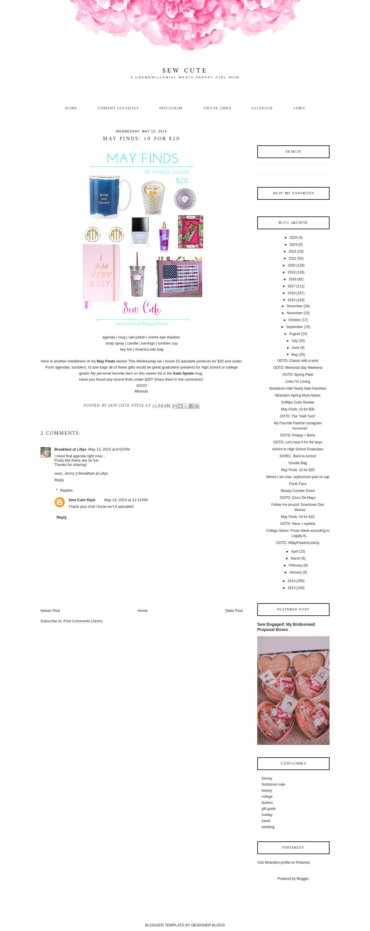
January (295, 572)
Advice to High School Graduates (297, 449)
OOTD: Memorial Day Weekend (297, 368)
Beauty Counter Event (297, 491)
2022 (293, 251)
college (267, 797)
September (294, 327)
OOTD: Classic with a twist (297, 361)
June (295, 348)
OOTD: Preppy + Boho (297, 435)
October (294, 320)
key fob (126, 349)
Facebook (262, 108)
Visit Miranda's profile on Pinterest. (283, 862)
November (294, 313)
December (294, 306)
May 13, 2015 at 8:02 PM (109, 449)
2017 (291, 286)
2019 (291, 272)
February (295, 565)
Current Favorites (118, 108)
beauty (267, 791)
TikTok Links (217, 108)
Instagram (171, 108)
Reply (59, 480)
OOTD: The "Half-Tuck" (298, 416)
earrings (148, 343)
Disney (267, 778)
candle (132, 343)
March (295, 558)
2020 (291, 265)
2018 (293, 279)
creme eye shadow (164, 337)
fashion (267, 803)
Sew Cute (185, 71)
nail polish (136, 337)
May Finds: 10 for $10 (297, 517)
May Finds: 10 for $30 (297, 409)
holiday (267, 815)
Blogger (302, 879)
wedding (268, 827)
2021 (293, 258)
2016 (291, 293)
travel (266, 821)
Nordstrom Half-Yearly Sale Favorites (297, 388)
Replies (66, 490)
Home (71, 108)
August (294, 334)
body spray (115, 343)
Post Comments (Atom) (83, 621)
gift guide (269, 809)
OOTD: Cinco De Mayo (297, 498)
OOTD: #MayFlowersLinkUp (297, 543)
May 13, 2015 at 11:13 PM (126, 500)
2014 (291, 581)
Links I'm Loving (297, 382)
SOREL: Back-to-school (298, 456)
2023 (293, 245)
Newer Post (50, 610)
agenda (108, 337)
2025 (293, 238)
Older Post (234, 610)
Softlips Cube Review (297, 402)
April (294, 551)
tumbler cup (167, 343)
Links (299, 108)
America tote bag (149, 349)
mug (121, 337)
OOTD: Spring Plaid (297, 375)
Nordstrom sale (273, 784)
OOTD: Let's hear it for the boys (297, 442)
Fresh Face (298, 484)
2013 (291, 588)
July (294, 341)
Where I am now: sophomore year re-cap (297, 477)
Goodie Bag (297, 463)
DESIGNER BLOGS (208, 925)
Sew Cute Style (82, 500)
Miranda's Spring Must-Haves (297, 395)
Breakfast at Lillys (70, 449)
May (294, 355)
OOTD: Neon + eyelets (297, 524)
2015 (291, 300)
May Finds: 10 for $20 (297, 470)
